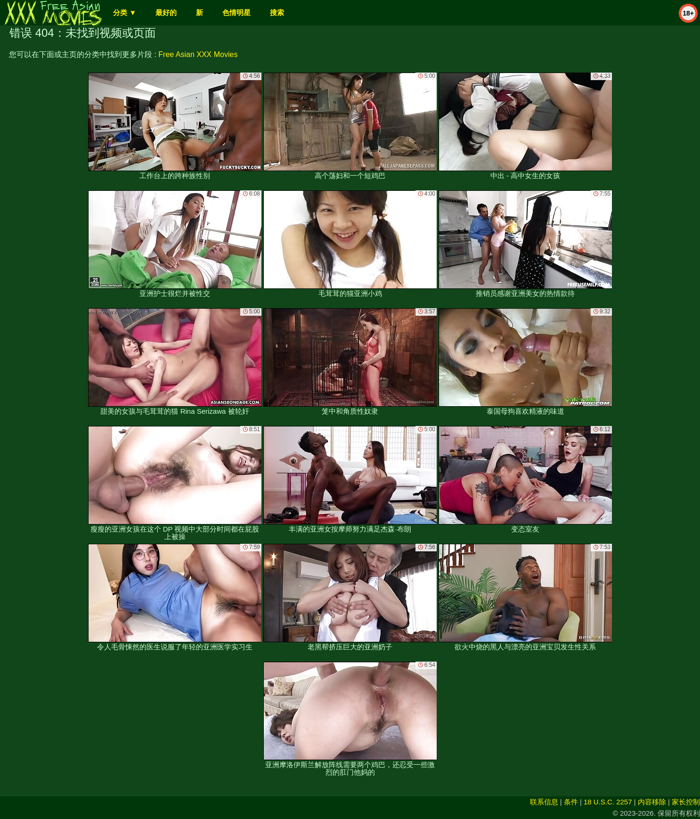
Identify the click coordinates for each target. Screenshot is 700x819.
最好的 (166, 12)
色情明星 (236, 12)
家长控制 (686, 802)
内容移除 (652, 802)
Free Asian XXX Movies (197, 54)
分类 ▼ (124, 12)
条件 (571, 802)
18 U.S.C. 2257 (608, 802)
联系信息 (544, 802)
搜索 (277, 12)
